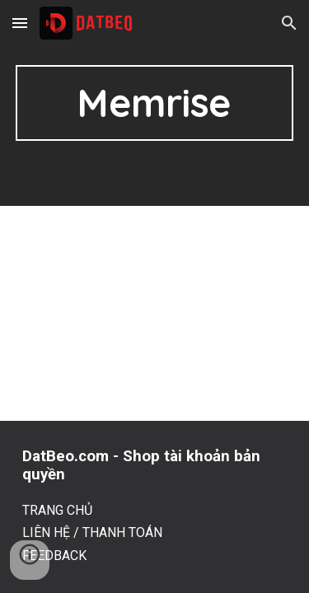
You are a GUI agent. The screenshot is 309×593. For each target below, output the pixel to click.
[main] (155, 103)
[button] (20, 22)
